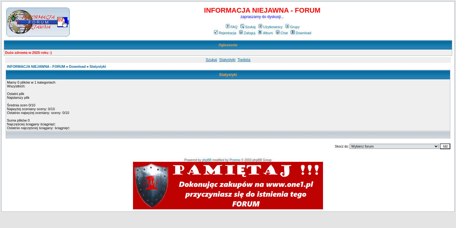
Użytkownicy (270, 27)
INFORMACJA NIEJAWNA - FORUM (36, 66)
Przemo (235, 160)
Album (265, 33)
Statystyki (227, 60)
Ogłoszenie (228, 45)
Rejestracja (225, 33)
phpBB (207, 160)
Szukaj (248, 27)
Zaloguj (247, 33)
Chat (282, 33)
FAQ (232, 27)
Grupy (292, 27)
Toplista (244, 60)
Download (301, 33)
